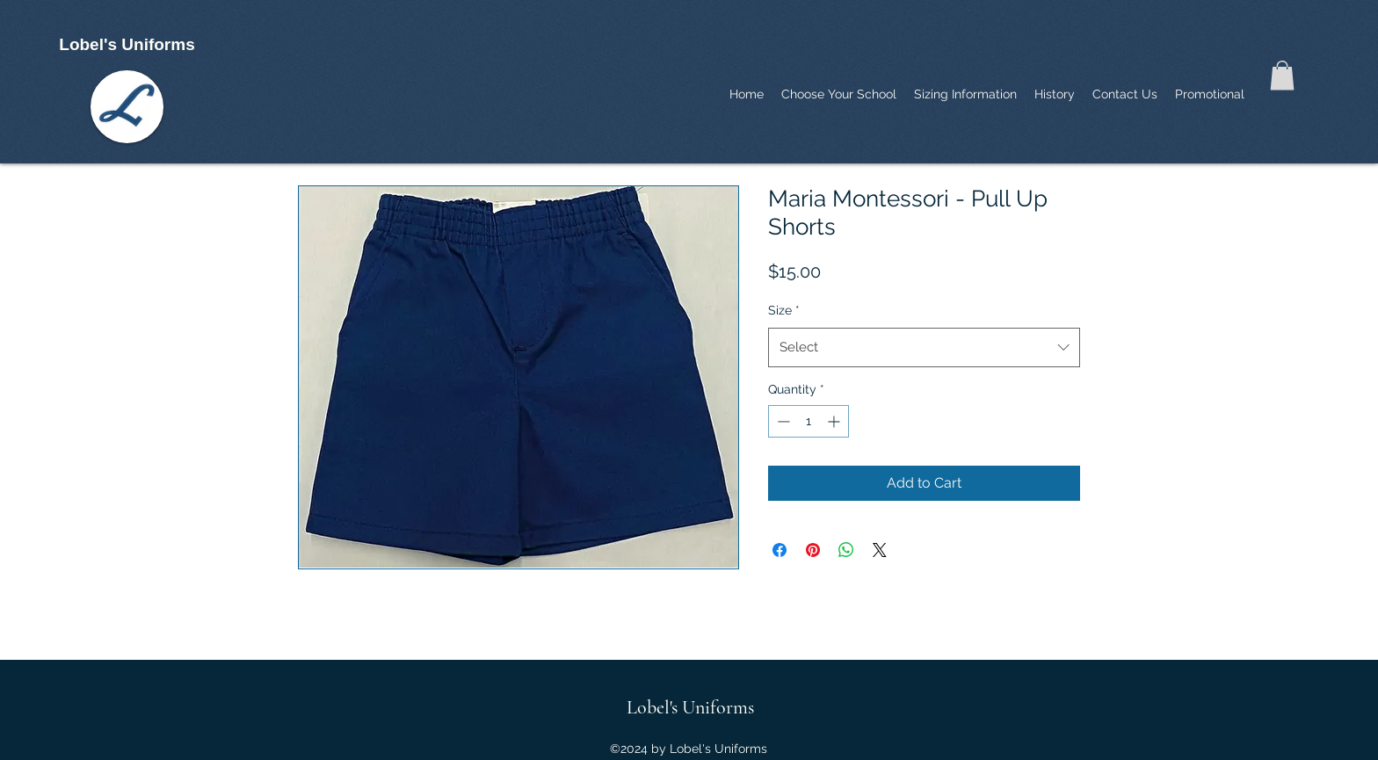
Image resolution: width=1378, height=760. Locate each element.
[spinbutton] (808, 421)
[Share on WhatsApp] (846, 550)
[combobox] (924, 347)
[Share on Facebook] (779, 550)
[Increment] (835, 421)
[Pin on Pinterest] (812, 550)
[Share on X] (879, 550)
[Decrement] (782, 421)
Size (784, 310)
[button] (1282, 75)
